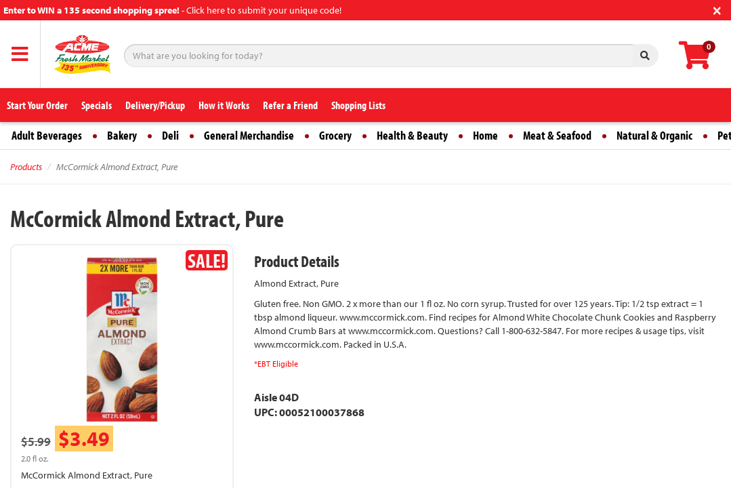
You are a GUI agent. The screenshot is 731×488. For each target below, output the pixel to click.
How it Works (224, 105)
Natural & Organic (654, 135)
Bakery (122, 135)
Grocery (335, 135)
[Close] (717, 9)
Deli (170, 135)
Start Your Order (37, 105)
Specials (96, 105)
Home (485, 135)
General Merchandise (249, 135)
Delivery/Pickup (155, 105)
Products (26, 167)
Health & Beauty (412, 135)
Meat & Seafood (557, 135)
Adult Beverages (47, 135)
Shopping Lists (358, 105)
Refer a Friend (290, 105)
